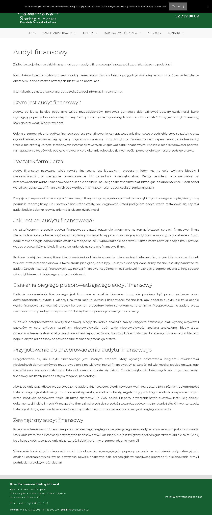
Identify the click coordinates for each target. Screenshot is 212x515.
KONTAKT (178, 33)
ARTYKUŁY (154, 33)
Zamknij (178, 6)
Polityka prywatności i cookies (183, 496)
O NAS (32, 33)
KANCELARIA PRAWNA (61, 33)
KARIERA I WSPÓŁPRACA (124, 33)
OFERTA (92, 33)
